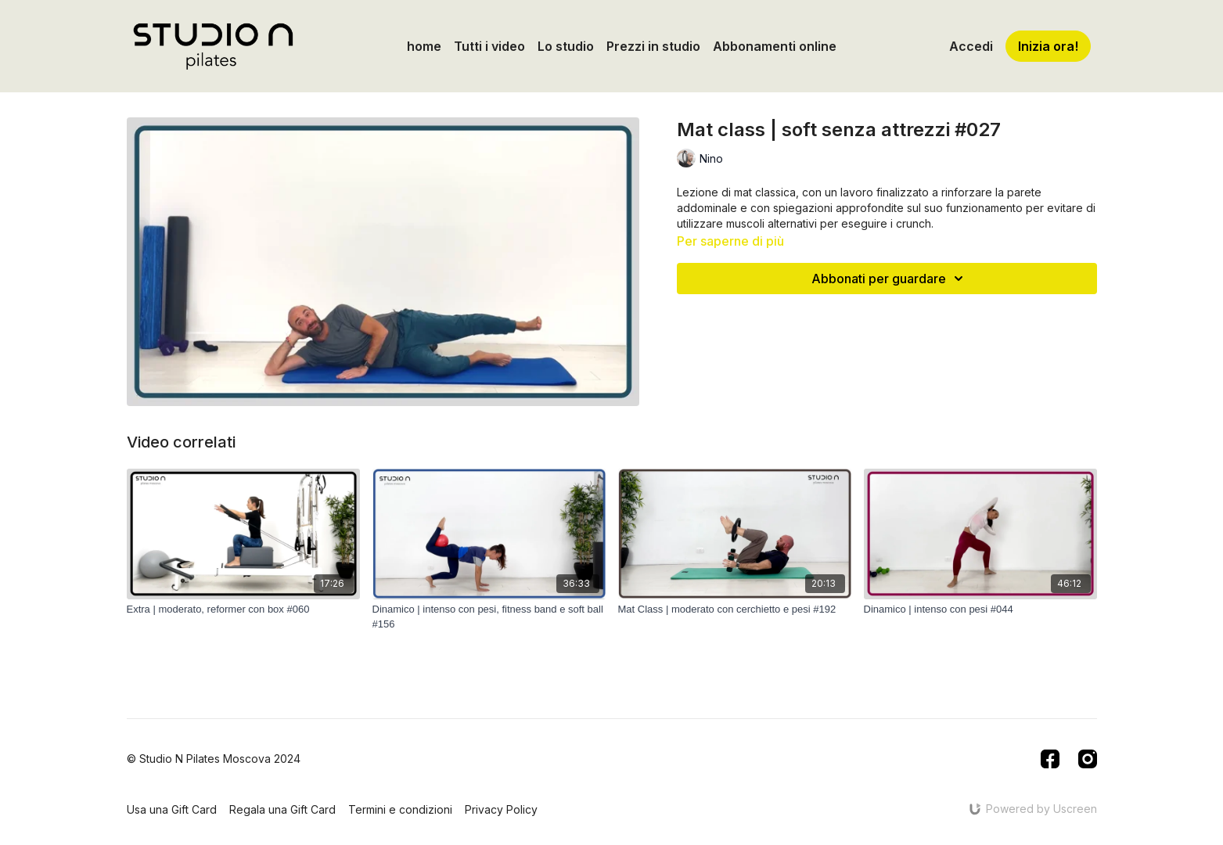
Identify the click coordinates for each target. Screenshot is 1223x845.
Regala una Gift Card (282, 809)
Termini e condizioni (400, 809)
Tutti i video (489, 46)
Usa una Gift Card (172, 809)
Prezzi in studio (653, 46)
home (424, 46)
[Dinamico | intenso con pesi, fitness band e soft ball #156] (489, 617)
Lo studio (566, 46)
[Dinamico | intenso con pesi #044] (980, 609)
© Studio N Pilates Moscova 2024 (213, 758)
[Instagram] (1087, 759)
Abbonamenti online (774, 46)
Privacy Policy (501, 809)
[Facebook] (1050, 759)
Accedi (971, 46)
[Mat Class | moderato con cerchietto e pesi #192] (734, 609)
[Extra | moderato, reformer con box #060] (243, 609)
